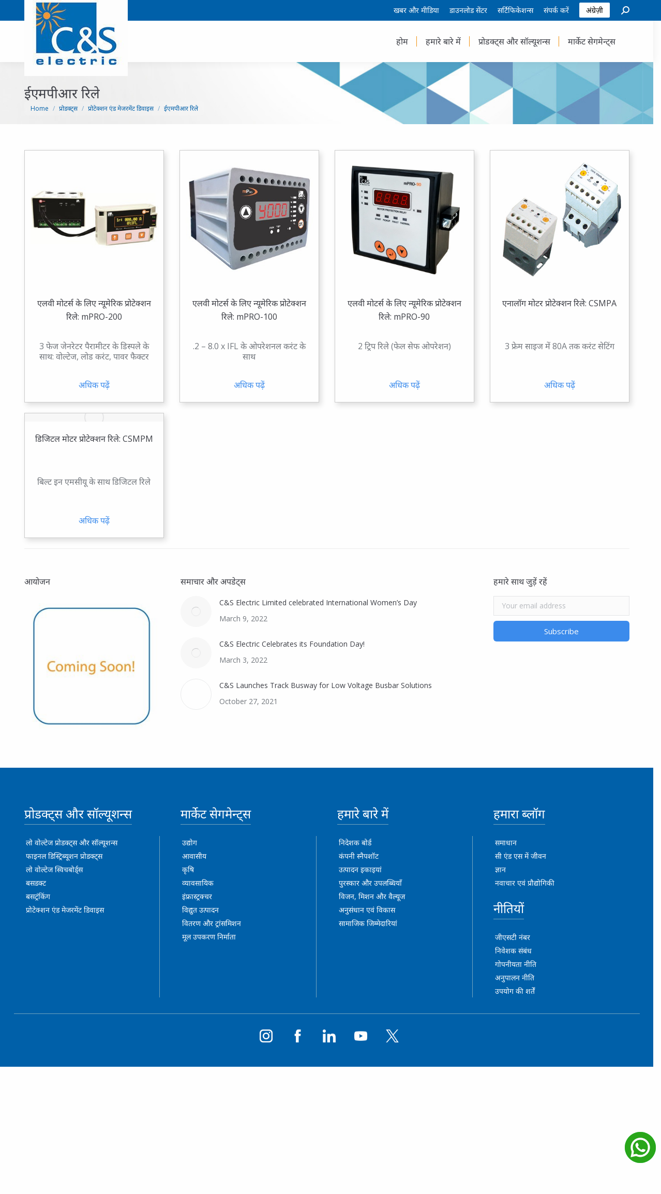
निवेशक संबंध (517, 951)
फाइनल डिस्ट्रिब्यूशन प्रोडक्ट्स (67, 856)
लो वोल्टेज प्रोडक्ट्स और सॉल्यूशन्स (75, 842)
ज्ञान (504, 869)
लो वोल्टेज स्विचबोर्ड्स (57, 869)
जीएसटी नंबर (516, 937)
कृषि (192, 869)
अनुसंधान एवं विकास (370, 910)
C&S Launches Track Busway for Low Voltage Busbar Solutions (329, 685)
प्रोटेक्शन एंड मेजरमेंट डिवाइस (68, 910)
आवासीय (198, 856)
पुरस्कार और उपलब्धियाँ (373, 883)
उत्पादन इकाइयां (363, 869)
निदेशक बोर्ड (358, 842)
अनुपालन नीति (518, 977)
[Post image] (200, 611)
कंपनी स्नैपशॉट (362, 856)
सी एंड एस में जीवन (524, 856)
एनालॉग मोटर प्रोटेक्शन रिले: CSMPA (563, 303)
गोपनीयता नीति (519, 964)
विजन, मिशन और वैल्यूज (375, 896)
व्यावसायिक (202, 883)
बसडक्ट (39, 883)
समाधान (510, 842)
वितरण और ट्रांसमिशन (215, 923)
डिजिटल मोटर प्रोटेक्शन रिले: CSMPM (98, 438)
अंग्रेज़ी (598, 10)
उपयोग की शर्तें (519, 991)
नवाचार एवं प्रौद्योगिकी (529, 883)
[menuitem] (420, 10)
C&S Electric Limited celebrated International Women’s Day (322, 602)
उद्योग (193, 842)
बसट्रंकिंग (41, 896)
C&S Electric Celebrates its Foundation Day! (296, 644)
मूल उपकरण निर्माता (213, 937)
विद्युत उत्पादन (204, 910)
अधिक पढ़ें (97, 385)
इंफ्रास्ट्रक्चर (201, 896)
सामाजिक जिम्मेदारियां (371, 923)
